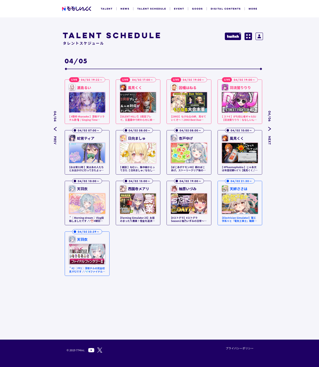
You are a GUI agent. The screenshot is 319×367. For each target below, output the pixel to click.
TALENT (107, 8)
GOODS (197, 8)
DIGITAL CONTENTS (226, 8)
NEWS (125, 8)
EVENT (179, 8)
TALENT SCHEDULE (151, 8)
